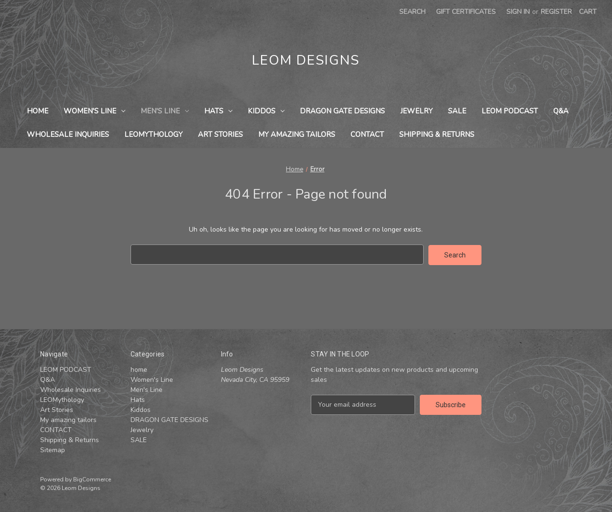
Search (412, 11)
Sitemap (52, 449)
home (37, 111)
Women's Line (94, 111)
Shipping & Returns (436, 134)
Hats (218, 111)
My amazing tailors (296, 134)
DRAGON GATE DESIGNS (342, 111)
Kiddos (266, 111)
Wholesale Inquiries (68, 134)
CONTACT (367, 134)
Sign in (518, 11)
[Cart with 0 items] (588, 11)
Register (556, 11)
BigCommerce (92, 479)
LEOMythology (153, 134)
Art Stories (220, 134)
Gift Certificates (466, 11)
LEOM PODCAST (509, 111)
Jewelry (416, 111)
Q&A (560, 111)
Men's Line (165, 111)
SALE (457, 111)
